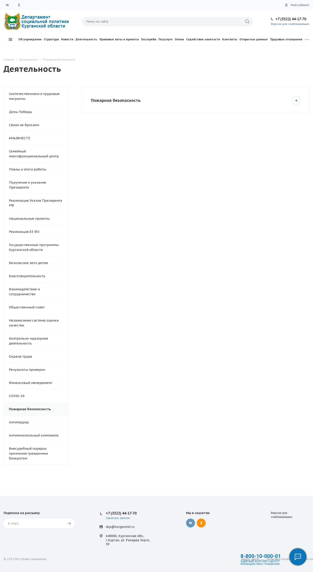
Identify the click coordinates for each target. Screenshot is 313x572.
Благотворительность (27, 276)
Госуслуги (166, 39)
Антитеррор (19, 422)
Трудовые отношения (286, 39)
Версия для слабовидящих (290, 24)
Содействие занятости (203, 39)
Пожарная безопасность (30, 409)
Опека (179, 39)
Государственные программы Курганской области (34, 247)
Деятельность (86, 39)
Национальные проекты (29, 218)
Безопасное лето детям (28, 263)
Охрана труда (20, 356)
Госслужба (148, 39)
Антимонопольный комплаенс (34, 435)
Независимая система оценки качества (34, 322)
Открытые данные (253, 39)
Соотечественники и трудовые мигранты (34, 96)
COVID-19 (16, 396)
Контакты (229, 39)
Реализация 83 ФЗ (24, 232)
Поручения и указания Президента (27, 184)
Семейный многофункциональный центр (34, 153)
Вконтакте (7, 5)
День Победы (20, 112)
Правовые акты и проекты (119, 39)
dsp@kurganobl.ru (120, 527)
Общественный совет (27, 307)
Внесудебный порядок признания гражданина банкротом (28, 453)
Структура (51, 39)
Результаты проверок (27, 369)
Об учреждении (30, 39)
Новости (67, 39)
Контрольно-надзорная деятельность (28, 340)
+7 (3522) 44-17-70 (290, 19)
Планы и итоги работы (27, 169)
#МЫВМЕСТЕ (19, 138)
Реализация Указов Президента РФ (35, 202)
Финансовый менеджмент (30, 383)
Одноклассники (19, 5)
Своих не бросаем (24, 125)
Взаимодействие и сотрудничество (24, 291)
